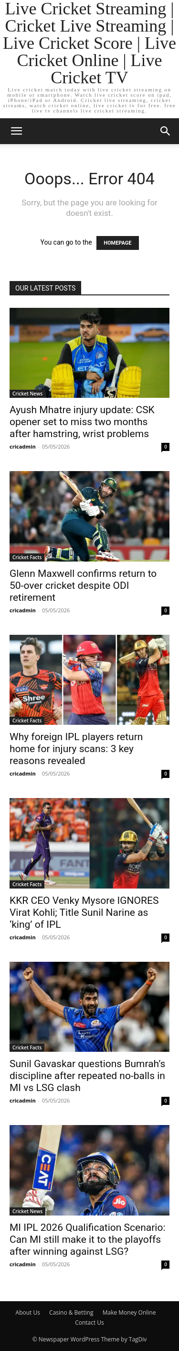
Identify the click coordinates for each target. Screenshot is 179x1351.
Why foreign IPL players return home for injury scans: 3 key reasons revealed (76, 748)
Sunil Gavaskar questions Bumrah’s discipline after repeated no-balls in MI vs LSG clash (87, 1075)
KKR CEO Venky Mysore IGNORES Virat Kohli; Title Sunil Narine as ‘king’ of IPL (84, 912)
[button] (16, 131)
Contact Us (89, 1322)
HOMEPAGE (117, 243)
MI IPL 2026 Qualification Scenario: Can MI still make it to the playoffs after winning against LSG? (88, 1239)
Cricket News (27, 393)
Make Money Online (129, 1312)
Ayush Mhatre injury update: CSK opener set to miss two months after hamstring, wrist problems (82, 421)
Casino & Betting (71, 1312)
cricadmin (23, 446)
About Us (28, 1312)
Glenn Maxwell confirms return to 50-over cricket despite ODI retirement (83, 585)
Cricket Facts (27, 557)
